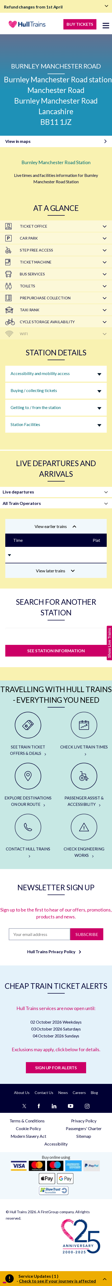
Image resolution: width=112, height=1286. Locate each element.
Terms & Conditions (27, 1120)
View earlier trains (55, 526)
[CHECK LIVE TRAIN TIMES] (84, 734)
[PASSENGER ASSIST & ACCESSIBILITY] (84, 785)
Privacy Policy (84, 1120)
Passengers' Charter (84, 1128)
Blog (94, 1092)
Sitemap (83, 1136)
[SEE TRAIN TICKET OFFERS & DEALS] (28, 734)
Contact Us (44, 1092)
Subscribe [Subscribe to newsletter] (87, 934)
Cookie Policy (28, 1128)
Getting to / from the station (36, 407)
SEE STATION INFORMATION (56, 650)
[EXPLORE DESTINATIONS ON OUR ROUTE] (28, 785)
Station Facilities (25, 424)
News (63, 1092)
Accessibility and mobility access (40, 373)
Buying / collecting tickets (34, 390)
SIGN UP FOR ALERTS (56, 1067)
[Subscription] (39, 934)
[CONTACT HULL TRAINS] (28, 836)
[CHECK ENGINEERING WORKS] (84, 836)
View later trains (55, 570)
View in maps (18, 141)
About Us (22, 1092)
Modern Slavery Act (28, 1136)
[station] (56, 635)
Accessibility (56, 1143)
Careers (79, 1092)
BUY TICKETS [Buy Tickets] (80, 24)
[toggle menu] (105, 25)
